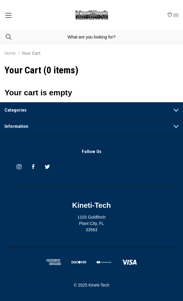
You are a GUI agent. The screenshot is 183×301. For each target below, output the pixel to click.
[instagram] (19, 166)
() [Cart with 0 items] (172, 14)
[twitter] (47, 166)
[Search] (5, 37)
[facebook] (33, 166)
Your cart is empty (38, 92)
